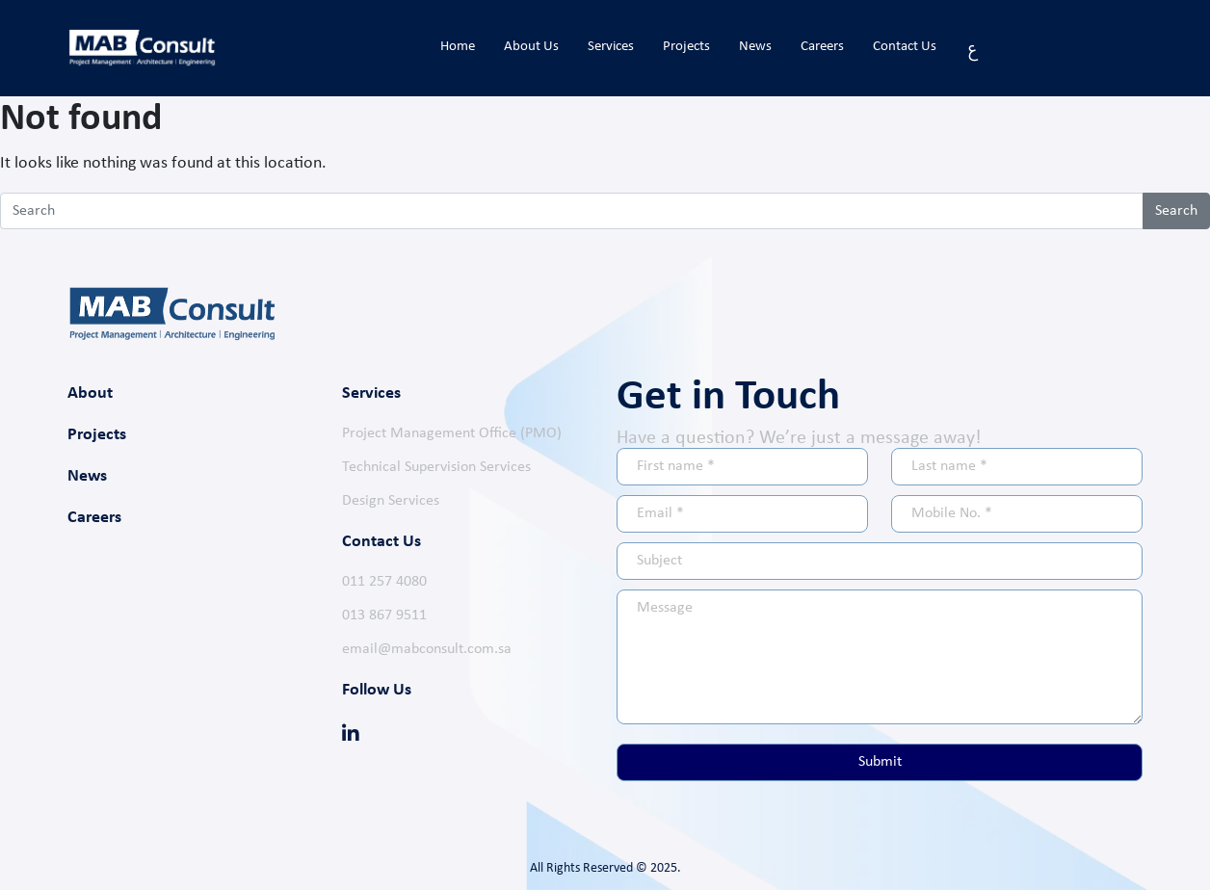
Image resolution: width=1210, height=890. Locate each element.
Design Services (390, 501)
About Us (531, 46)
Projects (686, 46)
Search (1176, 211)
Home (457, 46)
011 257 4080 (384, 581)
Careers (822, 46)
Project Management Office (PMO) (452, 433)
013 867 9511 (384, 615)
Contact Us (904, 46)
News (755, 46)
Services (611, 46)
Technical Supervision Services (436, 467)
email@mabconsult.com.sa (427, 649)
